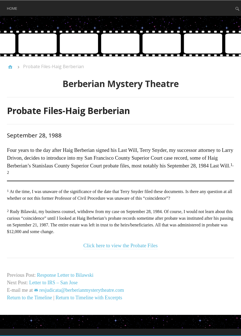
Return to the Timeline (29, 297)
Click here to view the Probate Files (120, 245)
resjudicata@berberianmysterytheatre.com (81, 290)
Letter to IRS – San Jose (53, 282)
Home (12, 8)
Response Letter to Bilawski (65, 275)
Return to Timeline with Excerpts (89, 297)
